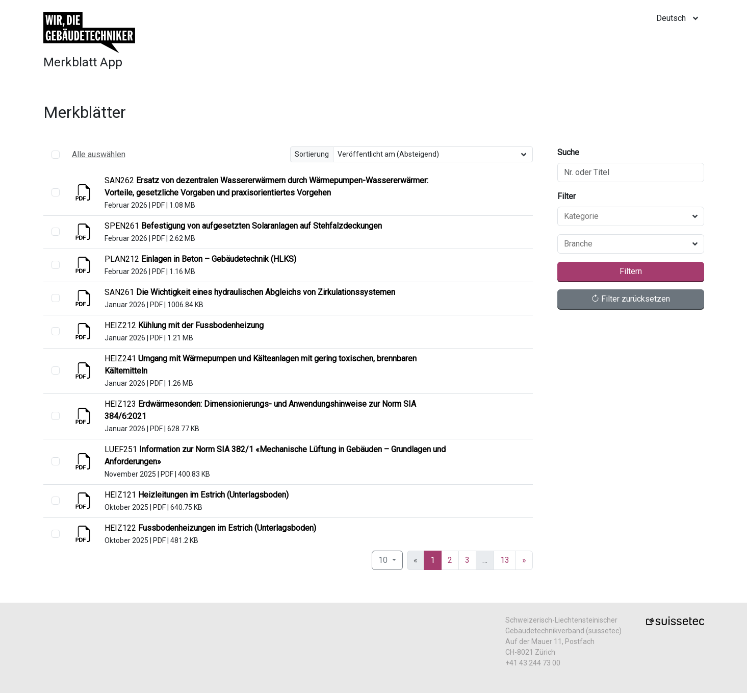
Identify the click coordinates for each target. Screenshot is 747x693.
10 (384, 560)
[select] (55, 192)
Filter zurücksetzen (630, 299)
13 (504, 560)
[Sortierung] (433, 154)
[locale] (680, 18)
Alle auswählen (98, 154)
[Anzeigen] (84, 196)
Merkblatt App (82, 62)
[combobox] (624, 216)
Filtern (631, 271)
